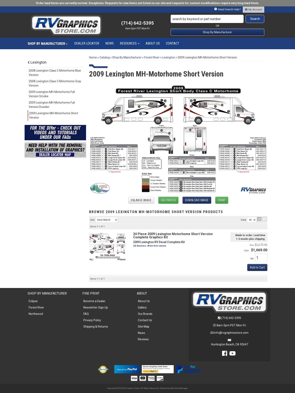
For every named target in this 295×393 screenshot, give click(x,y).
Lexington (37, 62)
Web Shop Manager (179, 388)
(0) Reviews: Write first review (149, 245)
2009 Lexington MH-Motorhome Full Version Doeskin (52, 105)
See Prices (168, 200)
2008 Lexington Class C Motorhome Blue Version (55, 73)
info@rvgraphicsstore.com (231, 332)
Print (222, 200)
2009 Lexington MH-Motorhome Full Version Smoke (52, 94)
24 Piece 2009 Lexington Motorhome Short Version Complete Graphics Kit (173, 235)
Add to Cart (257, 267)
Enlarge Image (141, 200)
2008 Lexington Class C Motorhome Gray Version (55, 83)
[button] (217, 19)
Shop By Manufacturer (217, 32)
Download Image (197, 200)
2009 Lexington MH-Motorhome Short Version (53, 115)
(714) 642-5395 (231, 318)
